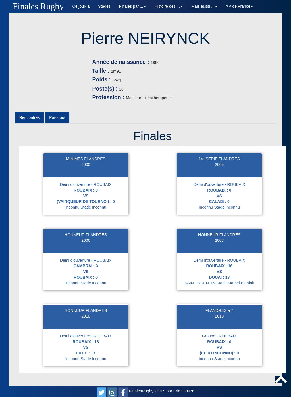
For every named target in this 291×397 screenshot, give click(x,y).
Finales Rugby (38, 6)
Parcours (57, 117)
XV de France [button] (239, 6)
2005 (219, 164)
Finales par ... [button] (132, 6)
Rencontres (29, 117)
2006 (85, 240)
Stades (104, 6)
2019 (219, 316)
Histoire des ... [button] (169, 6)
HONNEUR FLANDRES (86, 234)
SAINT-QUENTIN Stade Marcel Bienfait (219, 283)
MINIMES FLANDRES (85, 159)
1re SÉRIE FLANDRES (219, 159)
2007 (219, 240)
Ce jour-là (81, 6)
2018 (85, 316)
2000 (85, 164)
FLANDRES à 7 (219, 310)
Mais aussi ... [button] (204, 6)
